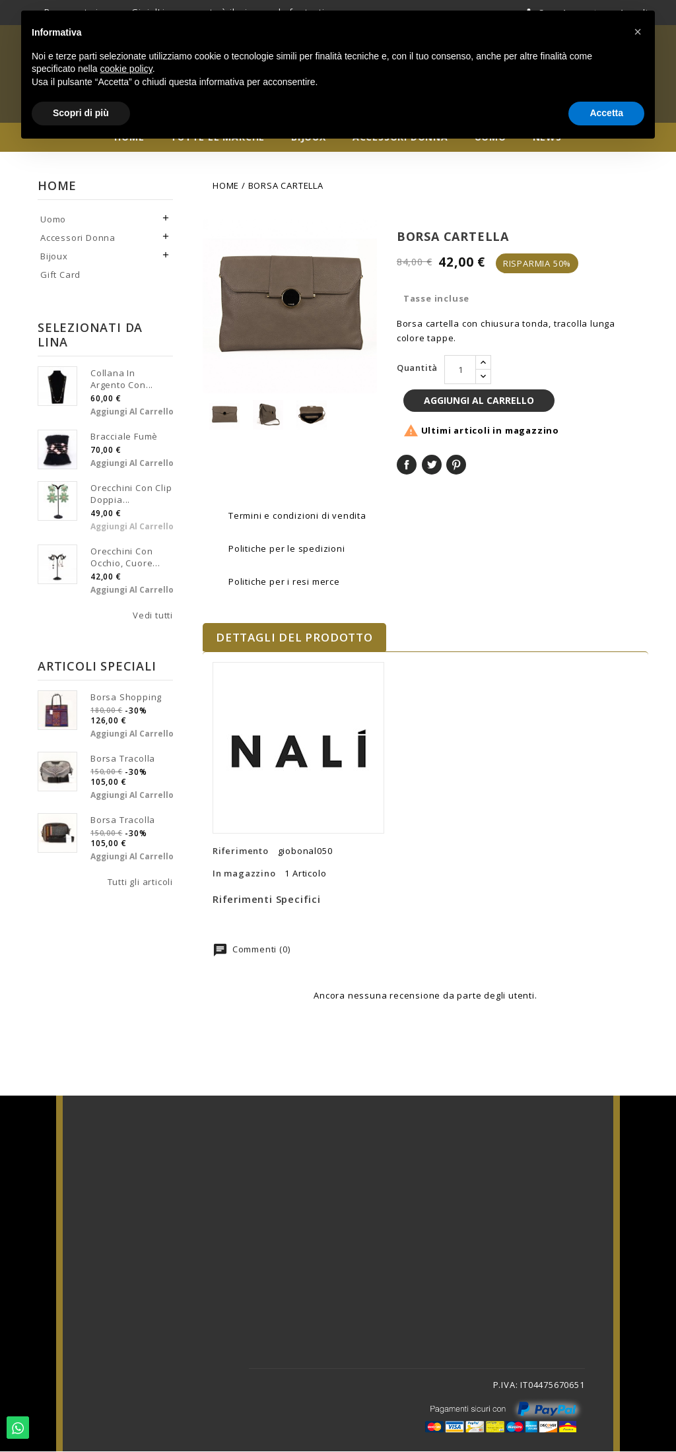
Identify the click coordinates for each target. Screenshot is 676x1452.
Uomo (53, 222)
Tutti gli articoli (140, 885)
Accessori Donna (78, 241)
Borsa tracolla (122, 762)
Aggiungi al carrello (132, 415)
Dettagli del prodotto (294, 638)
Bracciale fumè (124, 440)
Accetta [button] (606, 113)
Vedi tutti (153, 618)
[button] (637, 31)
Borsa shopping (126, 700)
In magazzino (244, 874)
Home (57, 189)
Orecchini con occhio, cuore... (125, 560)
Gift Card (60, 278)
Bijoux (54, 259)
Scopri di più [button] (81, 113)
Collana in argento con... (121, 382)
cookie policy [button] (126, 68)
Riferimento (241, 852)
